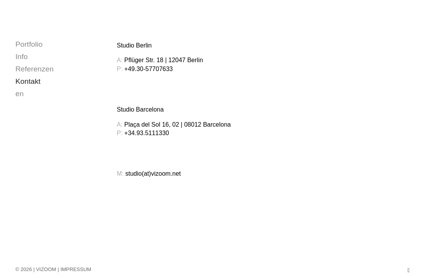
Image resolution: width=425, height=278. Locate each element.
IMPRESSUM (75, 269)
